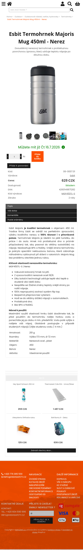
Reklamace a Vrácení (68, 497)
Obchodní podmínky (40, 488)
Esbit (72, 175)
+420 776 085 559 (11, 474)
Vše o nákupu (64, 482)
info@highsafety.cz (13, 477)
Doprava (62, 479)
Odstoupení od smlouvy (37, 496)
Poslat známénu (15, 219)
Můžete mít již (41, 147)
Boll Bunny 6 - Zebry (59, 417)
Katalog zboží (37, 482)
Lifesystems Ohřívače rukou (23, 417)
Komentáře (13, 215)
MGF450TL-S (68, 193)
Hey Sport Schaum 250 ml (23, 384)
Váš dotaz (12, 210)
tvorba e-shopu (54, 530)
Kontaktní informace (41, 491)
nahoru (78, 545)
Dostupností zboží (67, 494)
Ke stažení (62, 485)
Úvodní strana (37, 479)
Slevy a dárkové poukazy (66, 490)
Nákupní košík (37, 485)
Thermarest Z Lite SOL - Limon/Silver (59, 384)
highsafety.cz (20, 530)
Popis (10, 206)
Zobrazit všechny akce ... (41, 450)
